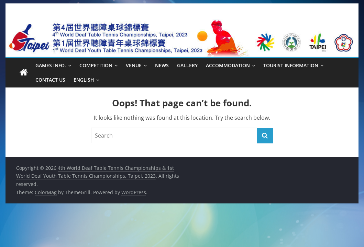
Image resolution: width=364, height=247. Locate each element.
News (162, 65)
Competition (95, 65)
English (84, 80)
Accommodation (228, 65)
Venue (134, 65)
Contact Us (50, 80)
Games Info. (50, 65)
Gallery (187, 65)
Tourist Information (290, 65)
